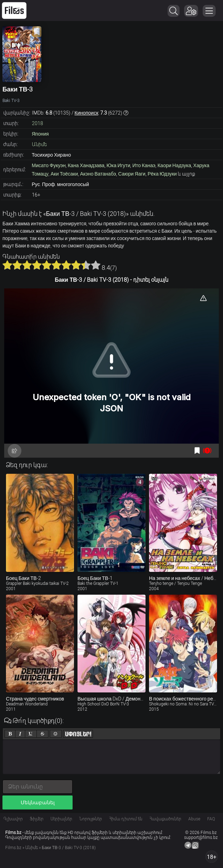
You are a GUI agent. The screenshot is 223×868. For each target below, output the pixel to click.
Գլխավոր (13, 818)
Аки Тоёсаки (64, 174)
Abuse (194, 818)
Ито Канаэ (143, 165)
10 (96, 265)
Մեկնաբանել (38, 802)
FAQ (211, 818)
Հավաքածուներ (165, 818)
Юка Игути (118, 165)
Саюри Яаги (132, 174)
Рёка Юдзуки (162, 174)
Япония (40, 134)
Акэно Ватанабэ (98, 174)
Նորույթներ (90, 818)
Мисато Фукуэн (49, 165)
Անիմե (39, 144)
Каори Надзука (174, 165)
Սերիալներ (61, 818)
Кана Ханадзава (86, 165)
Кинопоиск (87, 113)
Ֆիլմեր (36, 818)
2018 (37, 123)
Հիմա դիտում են (125, 818)
